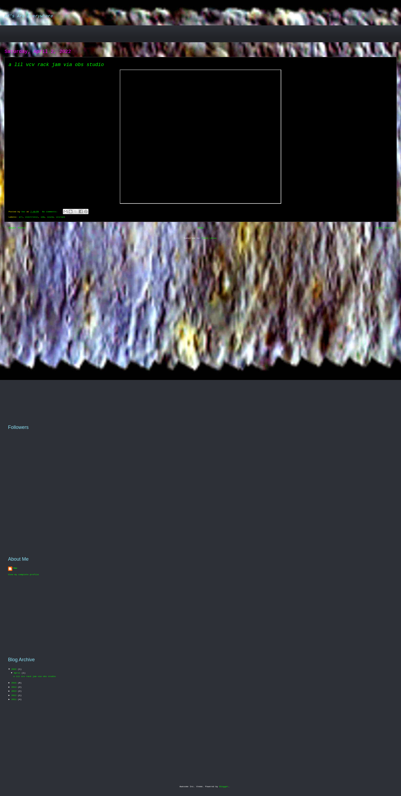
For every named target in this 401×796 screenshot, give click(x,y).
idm (42, 217)
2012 (14, 695)
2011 (14, 699)
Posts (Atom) (209, 238)
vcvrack (60, 217)
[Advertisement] (39, 33)
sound (50, 217)
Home (200, 227)
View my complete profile (23, 574)
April (18, 673)
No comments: (50, 211)
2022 (14, 669)
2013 (14, 691)
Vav (15, 568)
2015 (14, 683)
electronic (31, 217)
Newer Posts (17, 227)
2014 (14, 687)
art (20, 217)
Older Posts (384, 227)
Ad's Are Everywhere (28, 16)
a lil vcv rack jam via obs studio (56, 64)
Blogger (223, 786)
